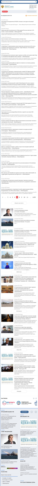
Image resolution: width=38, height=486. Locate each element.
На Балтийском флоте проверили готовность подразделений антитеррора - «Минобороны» (16, 130)
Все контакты (31, 8)
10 (24, 197)
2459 (34, 197)
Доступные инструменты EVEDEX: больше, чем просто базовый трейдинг (17, 22)
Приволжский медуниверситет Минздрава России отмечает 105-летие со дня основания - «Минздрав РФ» (17, 30)
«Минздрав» (19, 391)
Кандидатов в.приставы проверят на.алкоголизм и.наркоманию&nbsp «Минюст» (23, 328)
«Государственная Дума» (19, 238)
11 (27, 197)
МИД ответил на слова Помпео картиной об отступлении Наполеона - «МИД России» (25, 243)
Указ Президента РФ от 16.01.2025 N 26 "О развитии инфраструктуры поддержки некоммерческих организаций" (28, 433)
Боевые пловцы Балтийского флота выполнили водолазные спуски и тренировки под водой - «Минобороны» (18, 121)
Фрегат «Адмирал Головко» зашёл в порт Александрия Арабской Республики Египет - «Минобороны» (17, 147)
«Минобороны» (19, 311)
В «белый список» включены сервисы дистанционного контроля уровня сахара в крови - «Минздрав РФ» (25, 356)
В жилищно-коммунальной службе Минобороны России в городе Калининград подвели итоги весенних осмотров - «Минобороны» (17, 83)
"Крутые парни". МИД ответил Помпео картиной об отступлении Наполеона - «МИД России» (25, 254)
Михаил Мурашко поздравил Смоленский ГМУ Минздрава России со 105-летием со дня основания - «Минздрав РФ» (18, 104)
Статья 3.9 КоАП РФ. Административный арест (28, 474)
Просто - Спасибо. (6, 481)
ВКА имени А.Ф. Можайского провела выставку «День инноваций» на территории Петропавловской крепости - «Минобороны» (18, 173)
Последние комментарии (31, 15)
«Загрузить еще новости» (19, 203)
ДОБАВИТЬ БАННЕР (12, 468)
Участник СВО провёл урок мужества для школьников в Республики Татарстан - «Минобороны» (18, 163)
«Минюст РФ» (19, 349)
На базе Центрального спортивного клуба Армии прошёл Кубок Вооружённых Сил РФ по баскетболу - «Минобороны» (17, 189)
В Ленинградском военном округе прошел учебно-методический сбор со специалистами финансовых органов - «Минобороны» (19, 55)
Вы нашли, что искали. (6, 478)
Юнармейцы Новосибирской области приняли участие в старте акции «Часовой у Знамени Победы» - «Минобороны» (19, 156)
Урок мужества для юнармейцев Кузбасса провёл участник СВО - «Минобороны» (17, 112)
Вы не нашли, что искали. (7, 479)
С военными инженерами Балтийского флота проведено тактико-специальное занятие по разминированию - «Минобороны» (18, 138)
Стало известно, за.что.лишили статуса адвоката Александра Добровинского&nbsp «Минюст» (25, 341)
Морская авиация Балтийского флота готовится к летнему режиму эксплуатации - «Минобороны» (18, 63)
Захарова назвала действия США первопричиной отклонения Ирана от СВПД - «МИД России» (25, 264)
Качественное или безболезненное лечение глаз (13, 39)
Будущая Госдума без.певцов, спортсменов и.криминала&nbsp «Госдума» (25, 231)
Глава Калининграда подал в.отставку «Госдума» (21, 211)
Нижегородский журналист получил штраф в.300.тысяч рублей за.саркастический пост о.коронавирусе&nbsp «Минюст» (25, 317)
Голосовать (24, 411)
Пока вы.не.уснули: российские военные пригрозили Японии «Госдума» (24, 221)
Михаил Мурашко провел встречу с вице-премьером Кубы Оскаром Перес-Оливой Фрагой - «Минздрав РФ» (24, 367)
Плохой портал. (5, 483)
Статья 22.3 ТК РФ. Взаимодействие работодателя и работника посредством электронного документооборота (8, 418)
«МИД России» (19, 271)
